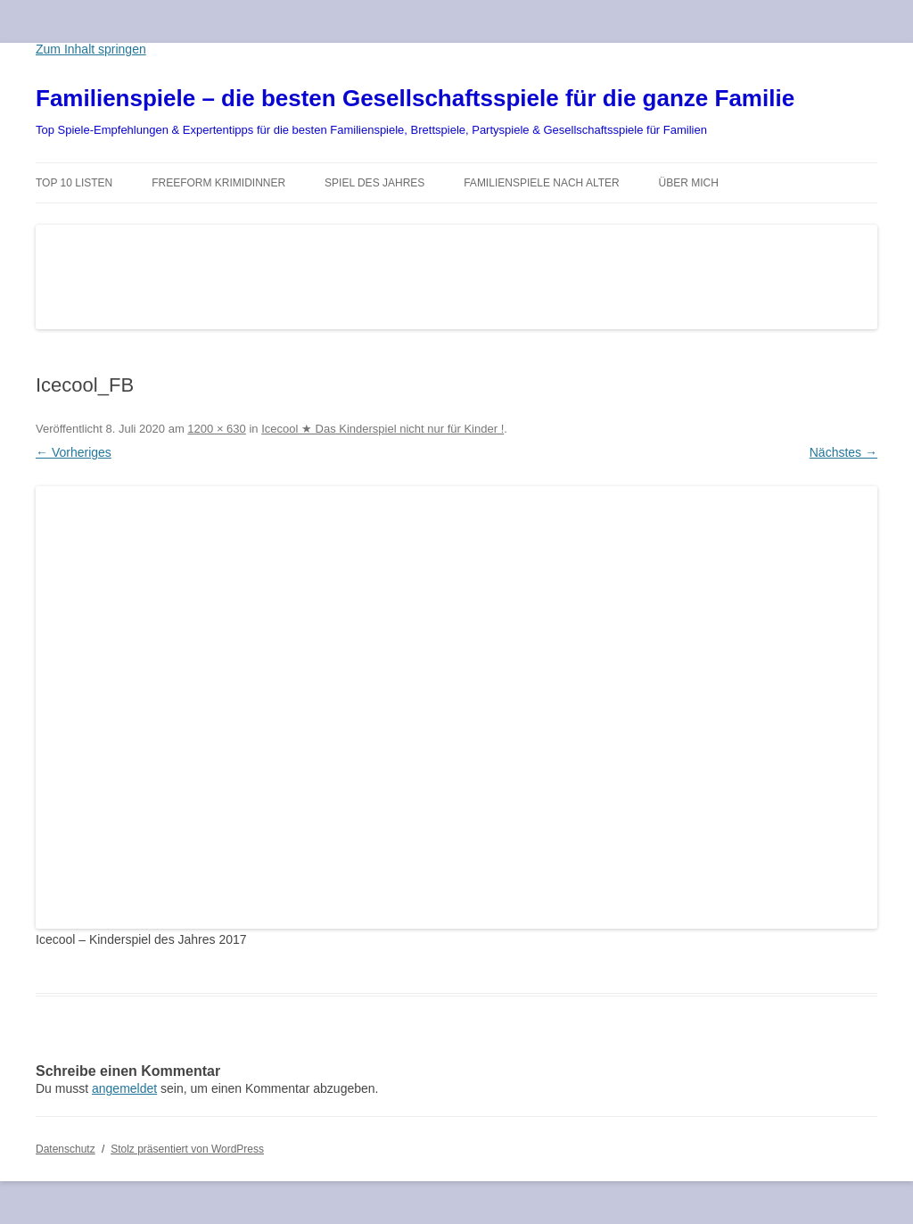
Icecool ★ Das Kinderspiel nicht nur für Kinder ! (382, 428)
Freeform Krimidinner (218, 183)
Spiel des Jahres (374, 183)
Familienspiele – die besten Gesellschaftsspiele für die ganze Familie (415, 98)
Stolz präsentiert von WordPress (187, 1149)
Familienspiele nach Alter (542, 183)
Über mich (689, 183)
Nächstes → (843, 452)
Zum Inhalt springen (91, 49)
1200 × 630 (216, 428)
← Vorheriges (73, 452)
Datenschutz (65, 1149)
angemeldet (124, 1088)
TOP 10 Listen (74, 183)
